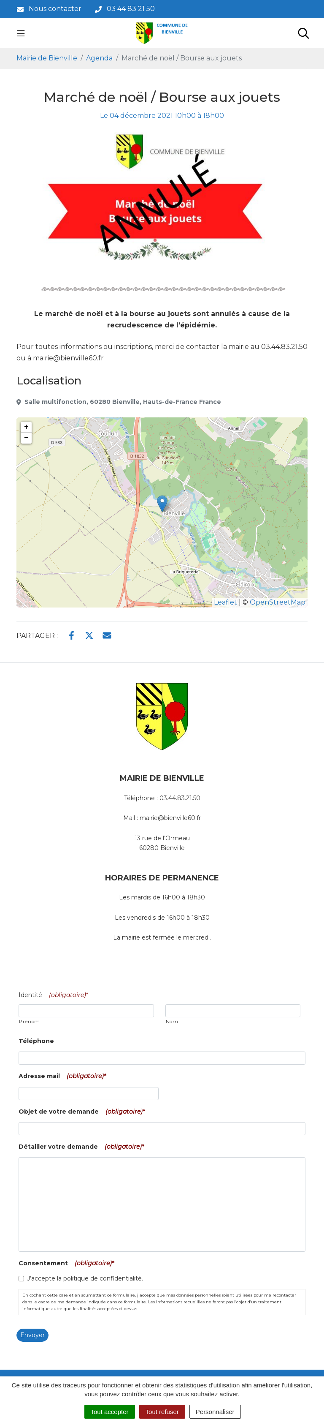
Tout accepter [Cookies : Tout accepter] (110, 1411)
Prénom (29, 1021)
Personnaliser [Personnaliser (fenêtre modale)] (215, 1411)
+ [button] (26, 427)
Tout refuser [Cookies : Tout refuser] (162, 1411)
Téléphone (36, 1041)
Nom (172, 1021)
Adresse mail (64, 1076)
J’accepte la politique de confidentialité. (85, 1278)
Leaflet (225, 602)
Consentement (68, 1263)
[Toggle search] (303, 33)
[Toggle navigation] (21, 33)
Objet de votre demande (83, 1111)
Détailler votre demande (83, 1146)
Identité (55, 995)
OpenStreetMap (277, 602)
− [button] (26, 438)
